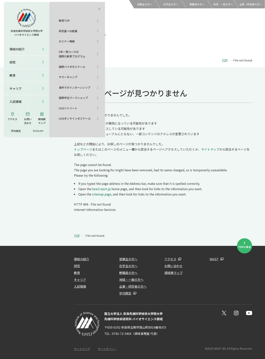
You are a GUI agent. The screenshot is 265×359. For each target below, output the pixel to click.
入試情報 (15, 101)
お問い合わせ (27, 118)
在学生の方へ (170, 4)
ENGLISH (38, 130)
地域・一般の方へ (223, 4)
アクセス (12, 116)
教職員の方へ (197, 4)
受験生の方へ (144, 4)
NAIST (214, 259)
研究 (77, 266)
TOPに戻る (244, 245)
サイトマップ (210, 149)
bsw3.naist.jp (101, 189)
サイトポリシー (107, 349)
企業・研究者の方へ (250, 4)
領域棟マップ (41, 118)
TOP (225, 60)
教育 (77, 272)
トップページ (83, 149)
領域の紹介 (81, 259)
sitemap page (101, 194)
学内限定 (16, 131)
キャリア (15, 88)
